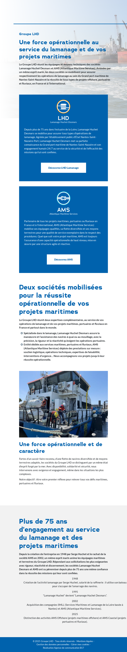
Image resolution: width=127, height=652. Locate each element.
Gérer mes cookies (80, 644)
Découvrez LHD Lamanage (63, 167)
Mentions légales (85, 641)
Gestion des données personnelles (53, 644)
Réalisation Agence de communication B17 (63, 647)
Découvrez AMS (63, 259)
